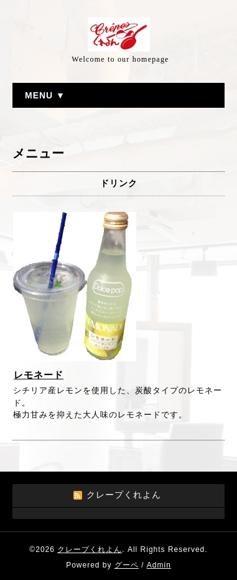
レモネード (38, 374)
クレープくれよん (89, 549)
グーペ (126, 565)
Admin (159, 565)
